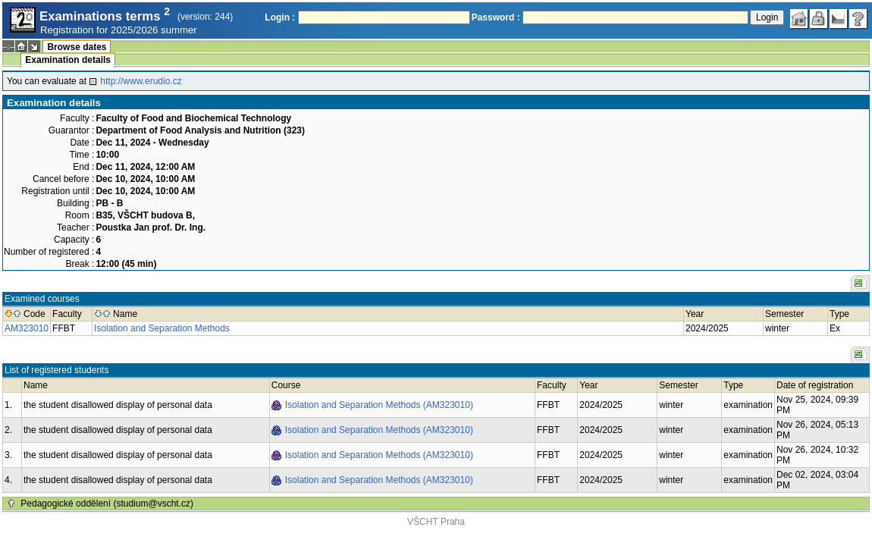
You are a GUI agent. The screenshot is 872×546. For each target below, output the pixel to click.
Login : (280, 17)
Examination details (68, 60)
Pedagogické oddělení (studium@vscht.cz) (106, 503)
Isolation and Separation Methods (162, 328)
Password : (496, 17)
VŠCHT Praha (436, 521)
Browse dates (76, 47)
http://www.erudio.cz (140, 81)
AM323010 (27, 328)
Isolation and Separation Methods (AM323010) (379, 405)
